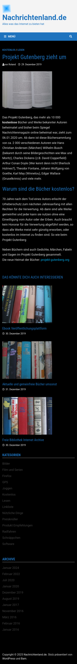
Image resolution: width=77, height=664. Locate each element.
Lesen (20, 50)
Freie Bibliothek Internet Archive (23, 440)
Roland (12, 64)
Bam (23, 658)
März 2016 (9, 617)
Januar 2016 (10, 629)
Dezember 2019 (12, 592)
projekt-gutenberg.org (55, 259)
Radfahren (9, 531)
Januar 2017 (10, 605)
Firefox (6, 476)
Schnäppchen (11, 537)
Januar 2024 (10, 568)
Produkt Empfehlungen (17, 525)
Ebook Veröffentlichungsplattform (24, 328)
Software (8, 544)
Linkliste (7, 507)
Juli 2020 (8, 580)
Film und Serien (12, 469)
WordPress (8, 658)
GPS (5, 482)
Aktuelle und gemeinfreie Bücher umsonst (29, 384)
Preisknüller (10, 519)
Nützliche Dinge (12, 513)
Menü (9, 36)
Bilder (6, 463)
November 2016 (13, 611)
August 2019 (10, 598)
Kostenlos (8, 50)
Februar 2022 (11, 574)
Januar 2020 (10, 586)
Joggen (7, 488)
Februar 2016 (11, 623)
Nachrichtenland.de (34, 17)
